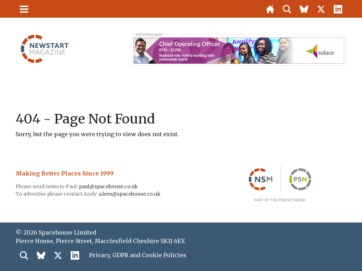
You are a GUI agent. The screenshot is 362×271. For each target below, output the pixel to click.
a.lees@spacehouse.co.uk (130, 194)
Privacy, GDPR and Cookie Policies (137, 255)
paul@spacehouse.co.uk (109, 186)
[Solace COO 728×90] (239, 49)
